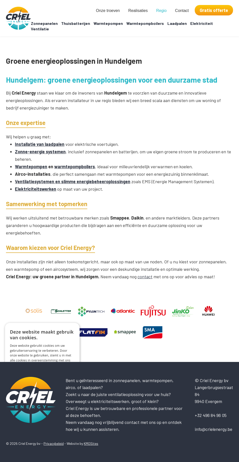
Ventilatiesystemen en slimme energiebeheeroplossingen (72, 181)
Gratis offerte (214, 10)
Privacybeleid (54, 443)
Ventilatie (40, 28)
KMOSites (91, 443)
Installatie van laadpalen (39, 144)
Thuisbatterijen (75, 23)
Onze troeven (108, 10)
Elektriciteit (201, 23)
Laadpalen (177, 23)
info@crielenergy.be (213, 429)
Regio (161, 10)
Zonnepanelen (44, 23)
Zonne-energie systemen (40, 151)
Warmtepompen (108, 23)
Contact (182, 10)
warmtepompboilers (74, 166)
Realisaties (138, 10)
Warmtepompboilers (145, 23)
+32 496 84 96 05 (211, 415)
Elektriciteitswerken (35, 189)
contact (145, 276)
